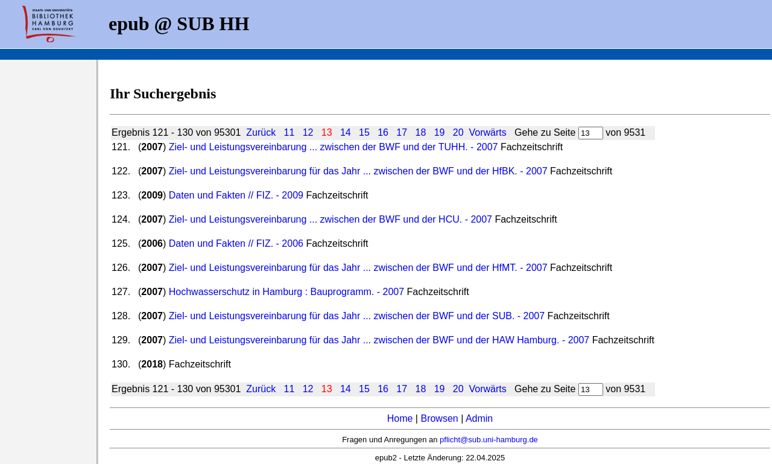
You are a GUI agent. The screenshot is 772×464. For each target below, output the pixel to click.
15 (364, 132)
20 (458, 132)
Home (400, 418)
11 (289, 132)
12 (308, 132)
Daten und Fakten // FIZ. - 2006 (236, 243)
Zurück (261, 132)
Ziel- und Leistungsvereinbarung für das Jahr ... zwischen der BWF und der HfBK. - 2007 (358, 171)
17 (401, 132)
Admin (479, 418)
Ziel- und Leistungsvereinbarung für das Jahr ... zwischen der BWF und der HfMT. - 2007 (358, 267)
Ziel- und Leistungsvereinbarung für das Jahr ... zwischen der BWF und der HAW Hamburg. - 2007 (379, 340)
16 (383, 132)
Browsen (439, 418)
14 (345, 132)
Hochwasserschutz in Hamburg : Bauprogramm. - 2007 (286, 292)
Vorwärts (487, 132)
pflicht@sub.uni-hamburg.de (489, 439)
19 (439, 132)
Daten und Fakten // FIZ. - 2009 (236, 195)
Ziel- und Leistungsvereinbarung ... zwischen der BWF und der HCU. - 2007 (330, 219)
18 (421, 132)
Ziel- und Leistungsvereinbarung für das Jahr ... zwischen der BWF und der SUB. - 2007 (358, 316)
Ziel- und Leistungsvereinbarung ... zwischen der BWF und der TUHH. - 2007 (333, 147)
